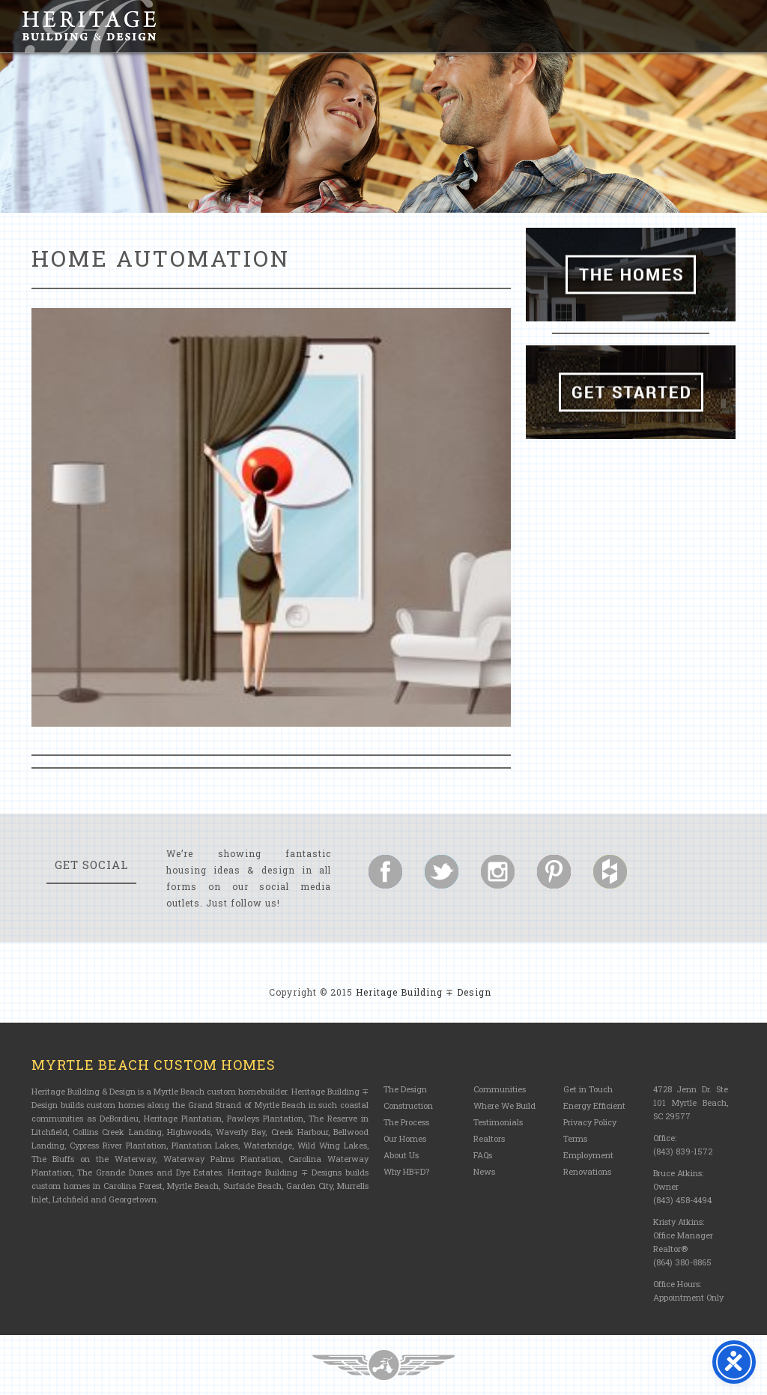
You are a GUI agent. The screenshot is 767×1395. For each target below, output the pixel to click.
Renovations (587, 1171)
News (484, 1171)
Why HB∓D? (406, 1171)
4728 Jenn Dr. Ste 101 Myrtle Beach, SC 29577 (690, 1102)
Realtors (489, 1138)
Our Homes (405, 1138)
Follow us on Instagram (498, 872)
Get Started (631, 392)
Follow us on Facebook (385, 872)
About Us (401, 1155)
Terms (575, 1138)
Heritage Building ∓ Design (423, 992)
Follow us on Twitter (441, 872)
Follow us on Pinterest (554, 872)
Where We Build (504, 1105)
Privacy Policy (589, 1122)
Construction (408, 1105)
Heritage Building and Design (89, 26)
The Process (406, 1122)
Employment (588, 1155)
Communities (499, 1089)
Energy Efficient (594, 1105)
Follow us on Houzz (610, 872)
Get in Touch (588, 1089)
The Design (405, 1089)
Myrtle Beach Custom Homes (153, 1065)
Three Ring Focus (383, 1365)
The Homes (631, 274)
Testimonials (498, 1122)
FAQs (482, 1155)
